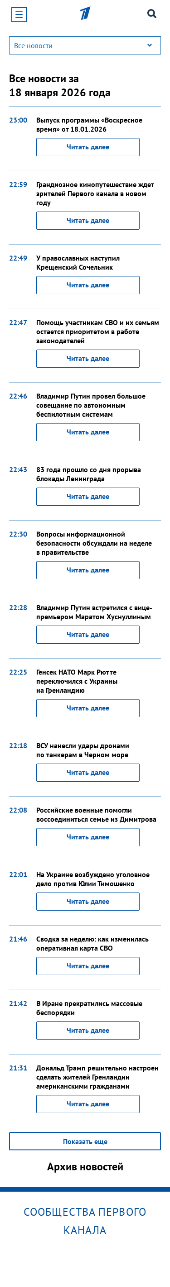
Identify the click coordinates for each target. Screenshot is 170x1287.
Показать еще (85, 1141)
